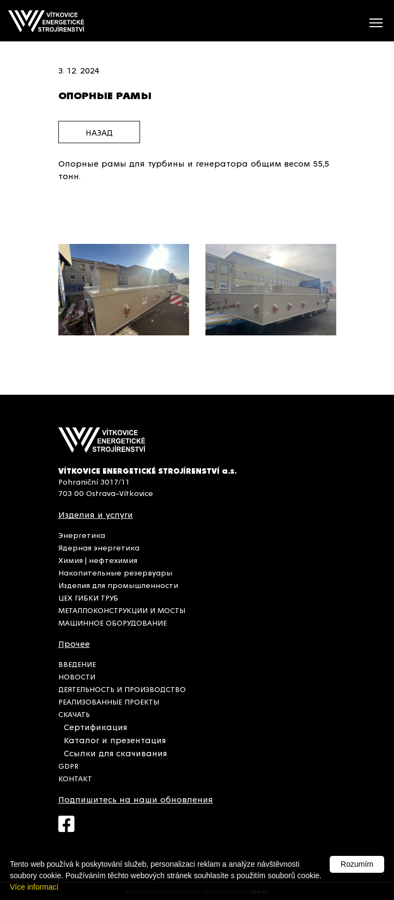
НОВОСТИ (76, 676)
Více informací (34, 887)
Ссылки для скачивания (115, 753)
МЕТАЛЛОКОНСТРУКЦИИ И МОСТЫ (121, 610)
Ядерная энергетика (99, 547)
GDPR (68, 765)
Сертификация (95, 726)
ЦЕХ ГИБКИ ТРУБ (88, 597)
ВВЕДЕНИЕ (77, 664)
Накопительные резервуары (115, 572)
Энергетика (81, 535)
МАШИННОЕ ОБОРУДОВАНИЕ (112, 622)
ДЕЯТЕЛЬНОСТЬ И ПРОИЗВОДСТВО (122, 689)
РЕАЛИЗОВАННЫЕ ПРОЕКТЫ (108, 701)
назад (99, 132)
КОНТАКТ (75, 778)
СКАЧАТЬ (74, 714)
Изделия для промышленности (118, 585)
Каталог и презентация (115, 739)
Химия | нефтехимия (97, 560)
